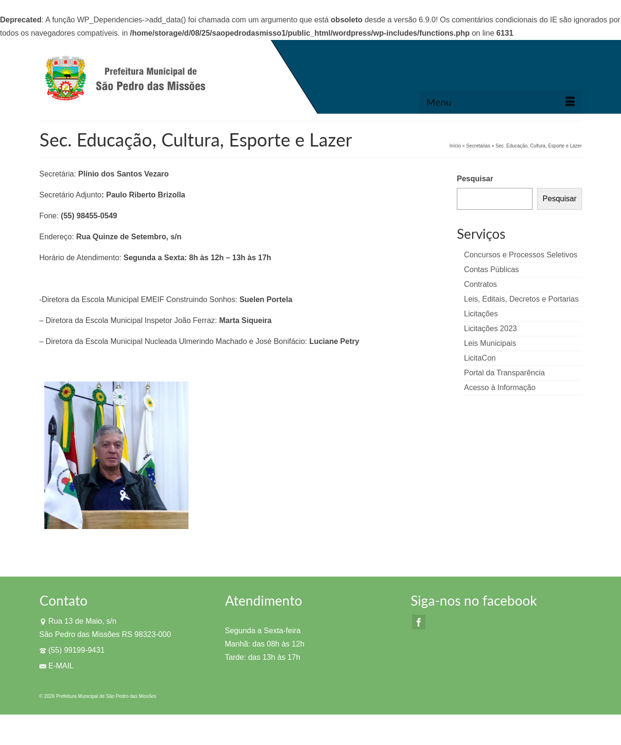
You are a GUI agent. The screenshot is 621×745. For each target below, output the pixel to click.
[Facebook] (418, 622)
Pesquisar (475, 179)
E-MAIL (56, 666)
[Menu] (500, 102)
